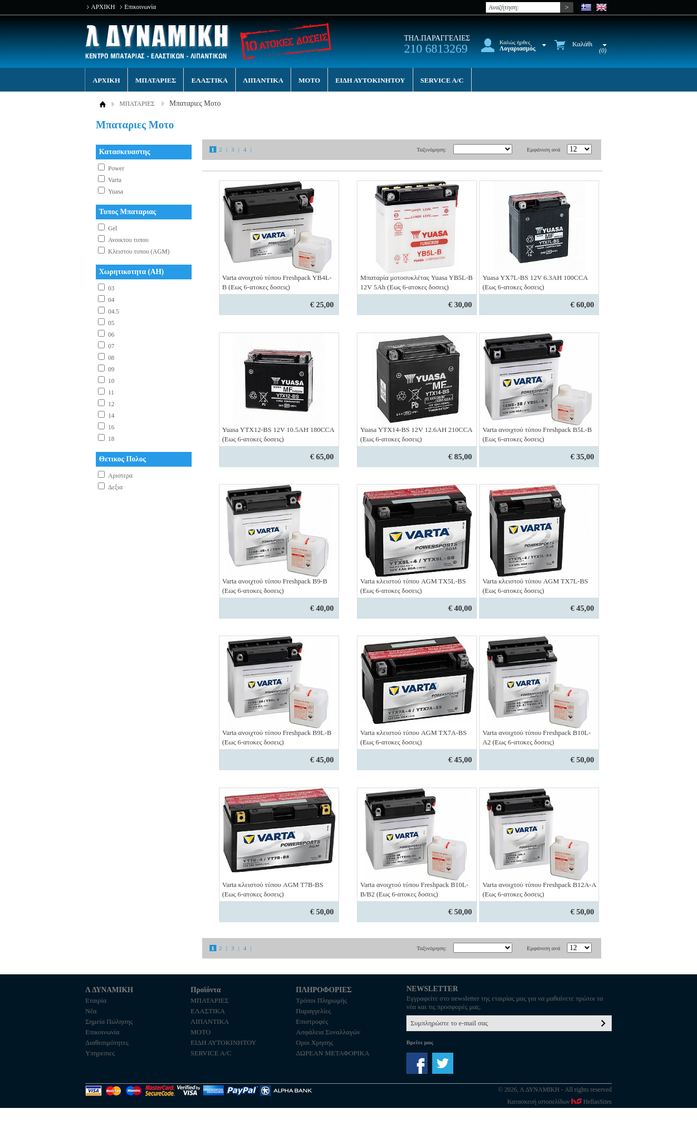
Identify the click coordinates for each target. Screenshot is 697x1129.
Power (116, 168)
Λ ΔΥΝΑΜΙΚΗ (158, 41)
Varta (114, 180)
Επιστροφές (312, 1021)
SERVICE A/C (442, 80)
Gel (112, 228)
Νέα (91, 1011)
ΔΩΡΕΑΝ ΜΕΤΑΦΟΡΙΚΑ (333, 1053)
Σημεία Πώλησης (109, 1021)
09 (111, 369)
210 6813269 (435, 48)
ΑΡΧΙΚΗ (103, 7)
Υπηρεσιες (100, 1053)
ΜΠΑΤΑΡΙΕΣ (155, 80)
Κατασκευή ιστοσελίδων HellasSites (559, 1101)
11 (111, 392)
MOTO (309, 80)
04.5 (113, 311)
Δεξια (115, 487)
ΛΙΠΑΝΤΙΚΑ (263, 80)
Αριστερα (120, 475)
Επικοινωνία (140, 7)
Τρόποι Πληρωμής (321, 1000)
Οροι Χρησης (314, 1042)
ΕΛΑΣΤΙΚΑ (209, 80)
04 (111, 300)
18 (111, 438)
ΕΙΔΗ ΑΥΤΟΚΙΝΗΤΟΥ (370, 80)
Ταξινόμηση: (431, 149)
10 (111, 381)
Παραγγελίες (313, 1011)
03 (111, 288)
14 (111, 415)
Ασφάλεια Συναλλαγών (328, 1032)
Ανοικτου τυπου (128, 240)
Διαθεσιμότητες (106, 1042)
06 (111, 334)
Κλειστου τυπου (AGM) (139, 251)
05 (111, 323)
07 (111, 346)
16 (111, 427)
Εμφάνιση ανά (544, 149)
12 (111, 404)
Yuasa (115, 191)
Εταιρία (95, 1000)
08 (111, 357)
